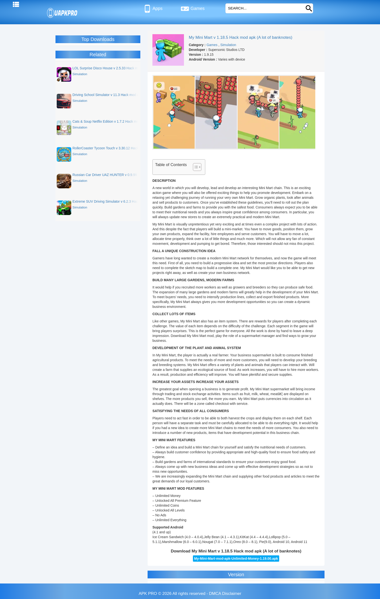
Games (193, 8)
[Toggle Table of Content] (194, 167)
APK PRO (148, 593)
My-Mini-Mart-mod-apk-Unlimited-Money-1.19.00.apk (236, 558)
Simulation (228, 45)
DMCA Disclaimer (225, 593)
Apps (153, 8)
